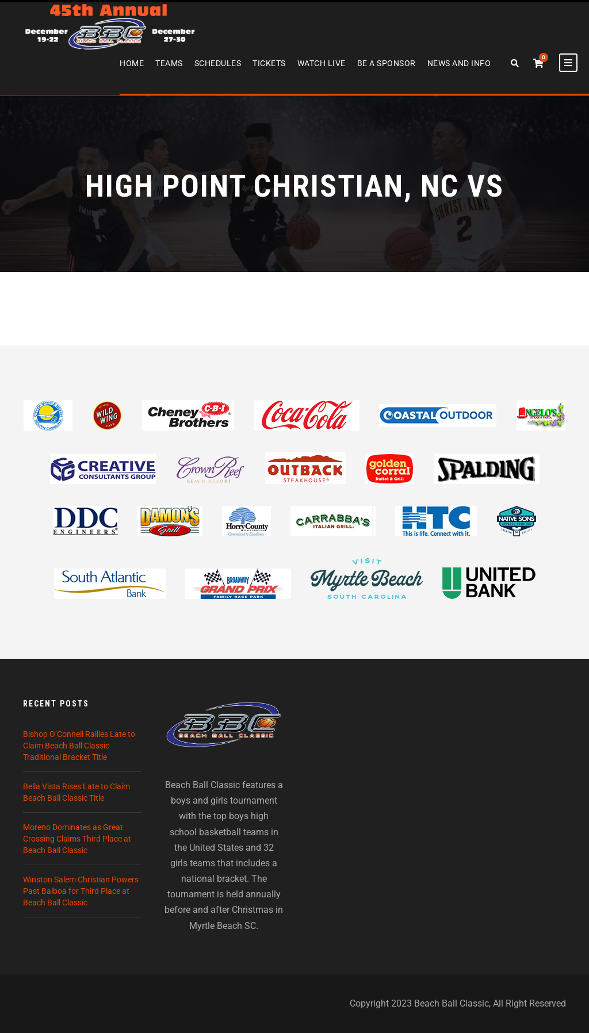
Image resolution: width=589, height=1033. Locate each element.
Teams (169, 63)
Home (132, 63)
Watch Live (321, 63)
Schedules (218, 63)
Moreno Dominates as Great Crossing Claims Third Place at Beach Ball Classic (77, 839)
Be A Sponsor (386, 63)
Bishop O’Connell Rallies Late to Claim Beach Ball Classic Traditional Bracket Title (79, 745)
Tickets (269, 63)
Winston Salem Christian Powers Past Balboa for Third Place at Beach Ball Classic (81, 891)
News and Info (459, 63)
